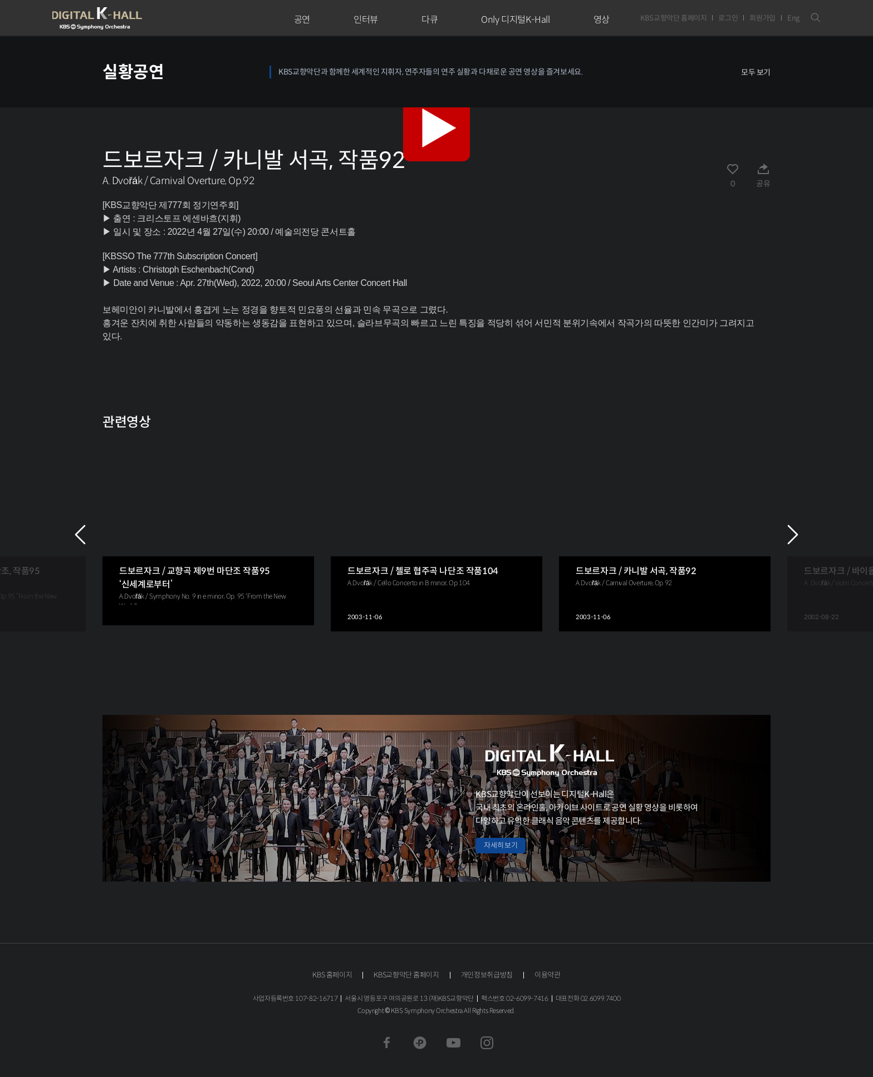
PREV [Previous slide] (80, 534)
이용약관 (547, 975)
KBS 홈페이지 (332, 975)
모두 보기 (756, 72)
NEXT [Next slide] (793, 534)
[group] (208, 531)
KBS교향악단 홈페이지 (673, 18)
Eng (793, 18)
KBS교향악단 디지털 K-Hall (123, 18)
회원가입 (762, 18)
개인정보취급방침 (487, 975)
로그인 (728, 18)
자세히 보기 (500, 845)
